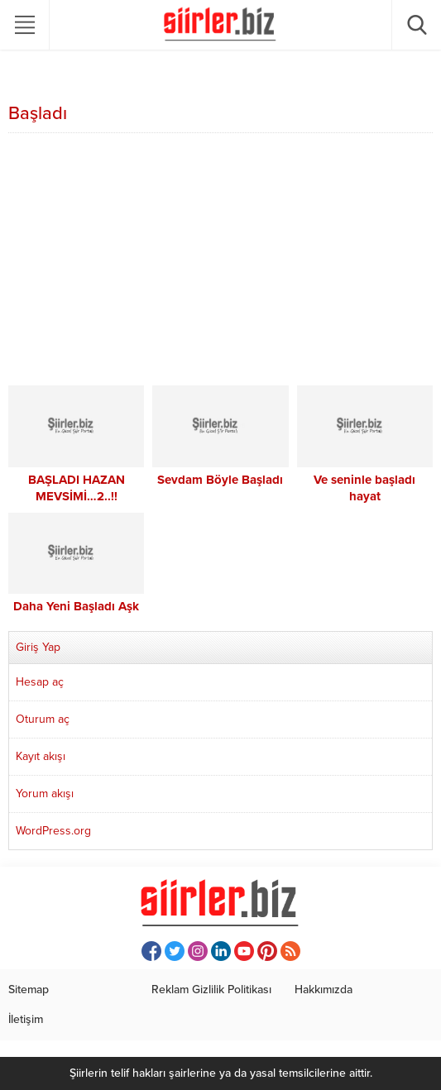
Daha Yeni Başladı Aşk (76, 606)
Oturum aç (43, 719)
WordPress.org (53, 831)
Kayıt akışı (40, 756)
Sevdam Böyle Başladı (220, 479)
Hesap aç (40, 682)
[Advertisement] (220, 261)
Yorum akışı (45, 793)
